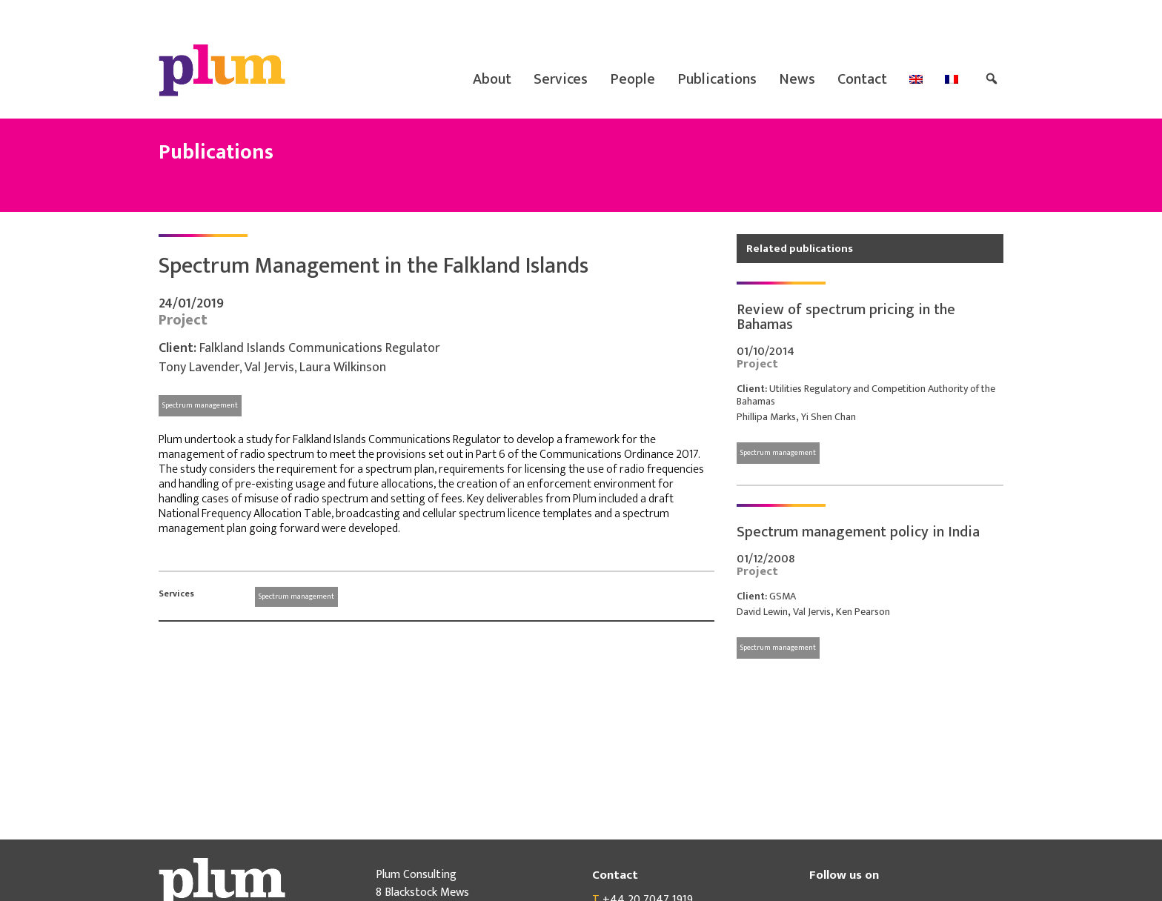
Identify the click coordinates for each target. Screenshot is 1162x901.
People (632, 79)
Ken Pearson (863, 611)
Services (561, 79)
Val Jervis (269, 367)
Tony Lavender (199, 367)
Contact (862, 79)
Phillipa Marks (766, 416)
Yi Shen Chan (828, 416)
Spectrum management (200, 405)
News (797, 79)
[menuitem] (916, 79)
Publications (717, 79)
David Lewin (762, 611)
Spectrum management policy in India (858, 532)
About (492, 79)
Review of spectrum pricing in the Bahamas (846, 317)
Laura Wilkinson (342, 367)
